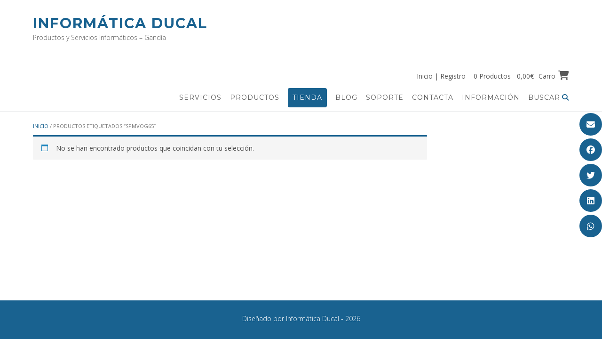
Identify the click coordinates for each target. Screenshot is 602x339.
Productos (254, 97)
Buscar (548, 97)
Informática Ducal (120, 23)
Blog (346, 97)
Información (491, 97)
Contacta (432, 97)
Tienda (307, 97)
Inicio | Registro (441, 76)
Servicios (200, 97)
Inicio (40, 125)
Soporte (385, 97)
